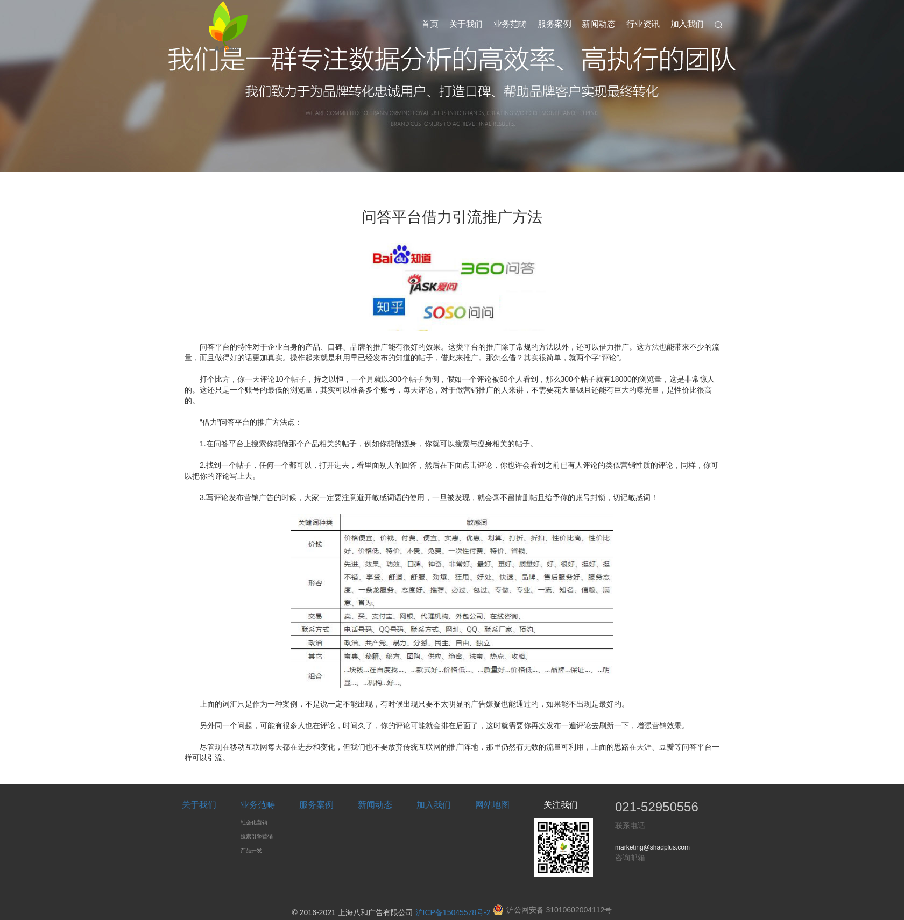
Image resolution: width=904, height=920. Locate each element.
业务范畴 (510, 23)
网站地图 (492, 804)
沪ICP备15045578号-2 (453, 912)
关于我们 (466, 23)
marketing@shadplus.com (652, 847)
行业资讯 (643, 23)
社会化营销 (254, 822)
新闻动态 (598, 23)
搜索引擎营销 (257, 836)
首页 (429, 23)
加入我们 (687, 23)
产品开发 (251, 850)
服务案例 (554, 23)
